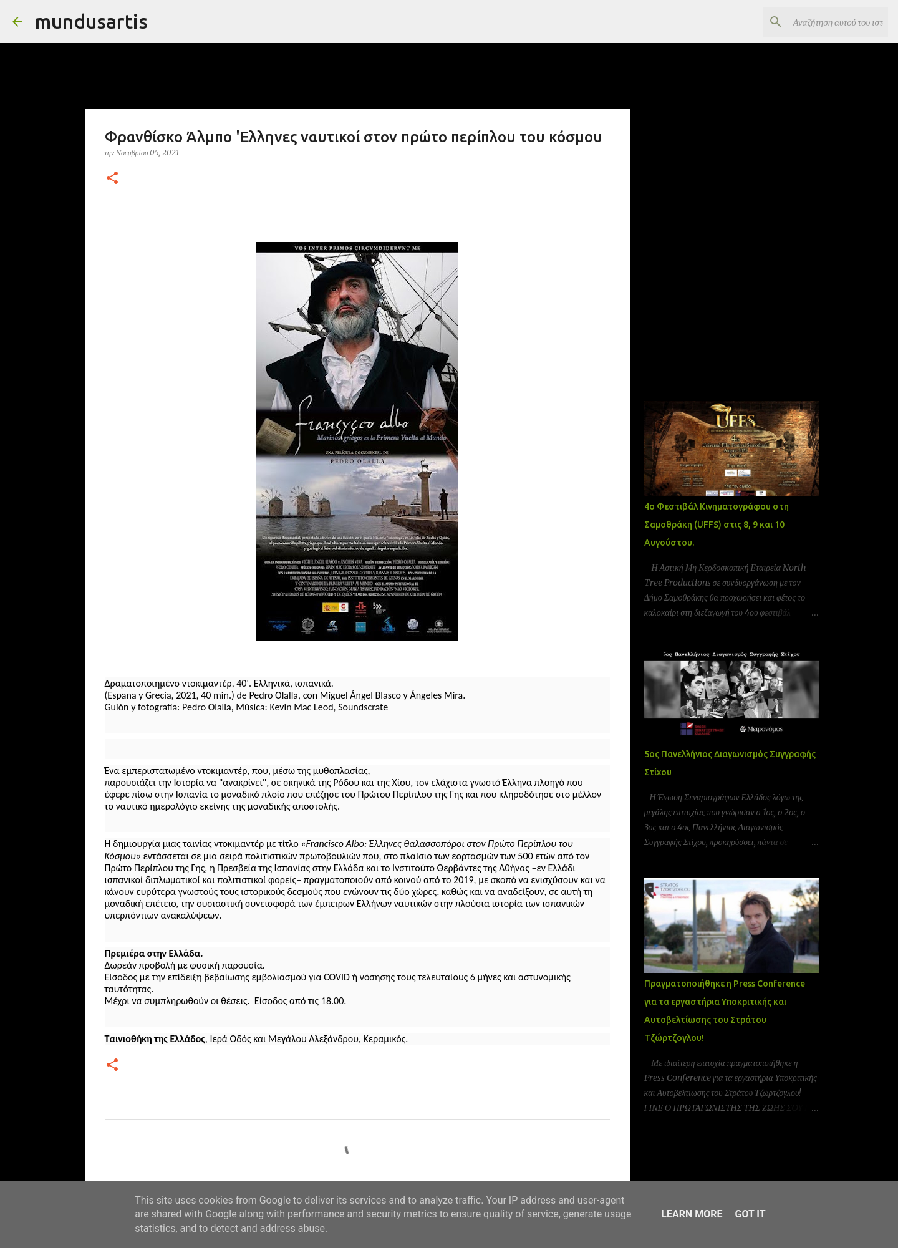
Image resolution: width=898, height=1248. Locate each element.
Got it (750, 1214)
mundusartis (91, 21)
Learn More (691, 1214)
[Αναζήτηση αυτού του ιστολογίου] (822, 22)
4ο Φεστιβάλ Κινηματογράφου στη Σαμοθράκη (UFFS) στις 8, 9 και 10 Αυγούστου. (716, 524)
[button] (112, 178)
